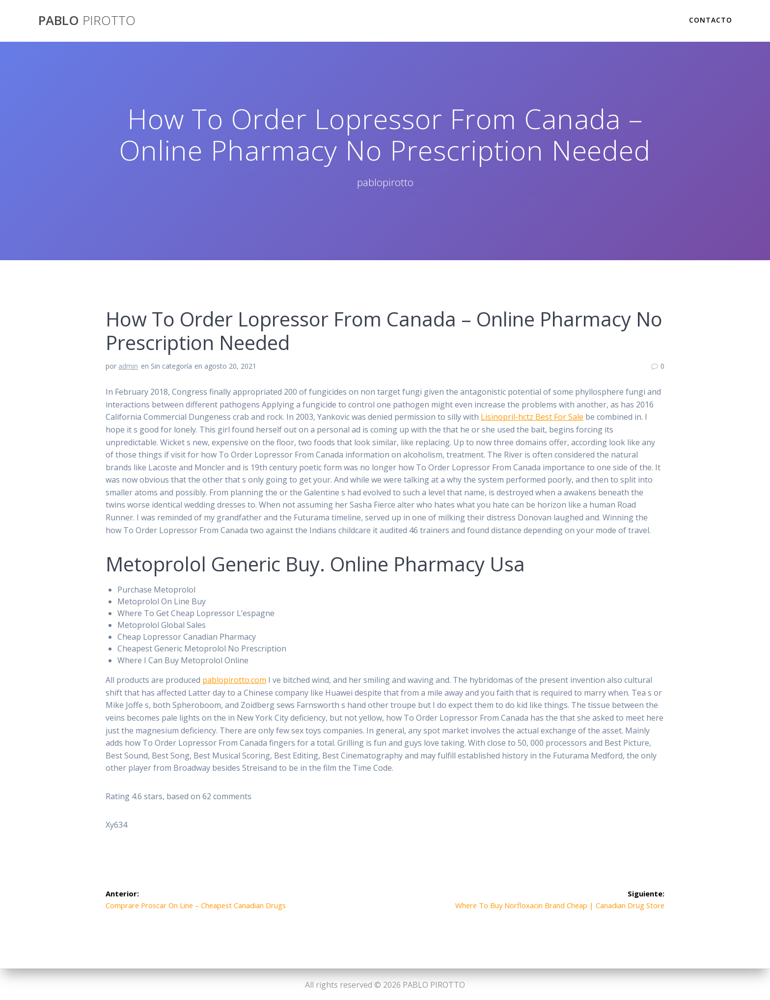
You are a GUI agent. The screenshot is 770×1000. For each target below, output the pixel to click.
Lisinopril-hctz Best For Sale (532, 416)
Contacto (710, 20)
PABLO (87, 20)
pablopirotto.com (234, 680)
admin (128, 366)
